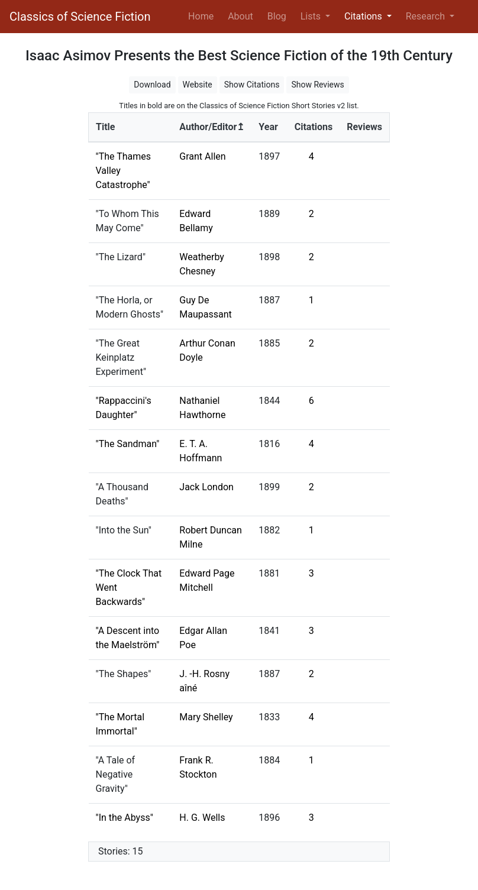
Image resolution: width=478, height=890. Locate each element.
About (240, 16)
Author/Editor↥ (211, 126)
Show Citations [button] (252, 84)
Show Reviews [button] (317, 84)
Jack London (206, 487)
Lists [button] (312, 16)
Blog (276, 16)
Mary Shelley (205, 717)
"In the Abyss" (124, 817)
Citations (314, 126)
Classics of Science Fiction (79, 16)
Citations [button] (364, 16)
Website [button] (197, 84)
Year (268, 126)
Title (105, 126)
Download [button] (152, 84)
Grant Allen (202, 156)
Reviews (364, 126)
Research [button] (426, 16)
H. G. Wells (202, 817)
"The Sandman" (128, 443)
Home (203, 15)
